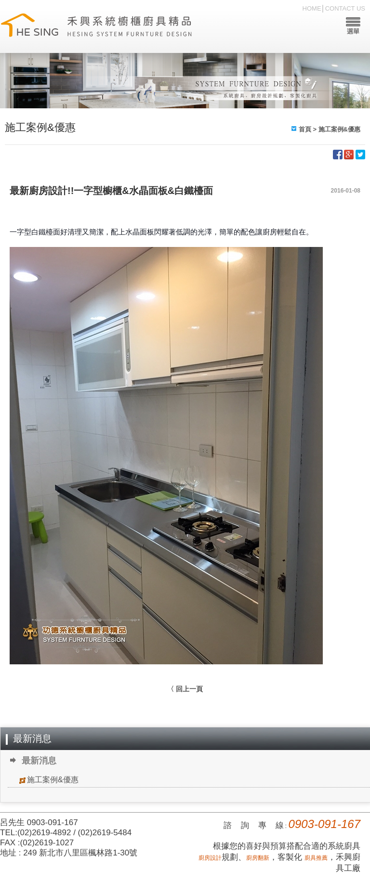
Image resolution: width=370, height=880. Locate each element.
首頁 (305, 129)
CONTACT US (345, 8)
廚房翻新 (257, 857)
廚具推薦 (316, 857)
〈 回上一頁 (185, 689)
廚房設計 (210, 857)
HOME (312, 8)
